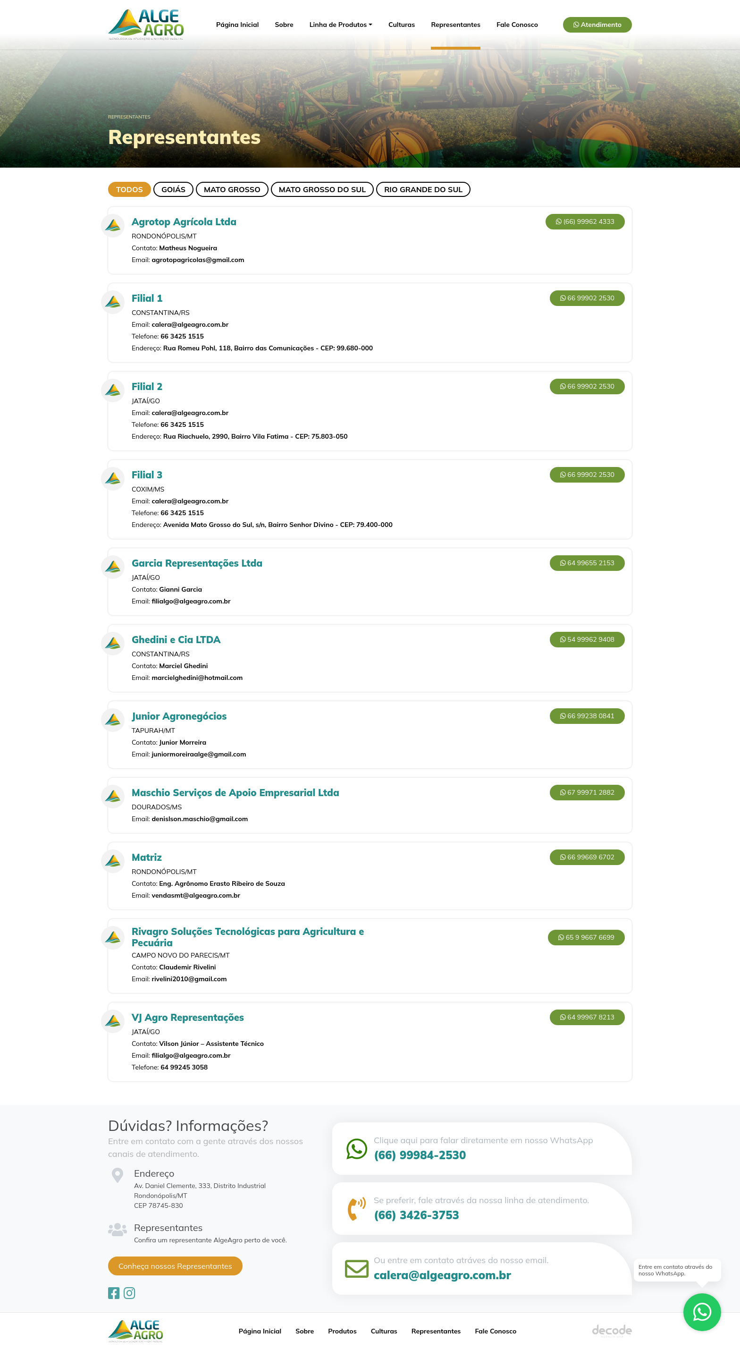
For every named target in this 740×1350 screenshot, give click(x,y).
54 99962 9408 (587, 639)
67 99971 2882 (587, 792)
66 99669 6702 (587, 857)
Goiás (173, 189)
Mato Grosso (232, 189)
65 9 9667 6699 (586, 937)
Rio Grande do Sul (423, 189)
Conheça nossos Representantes (175, 1266)
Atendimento (597, 24)
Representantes (455, 24)
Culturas (401, 24)
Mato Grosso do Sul (322, 189)
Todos (129, 189)
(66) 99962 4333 (585, 221)
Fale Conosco (517, 24)
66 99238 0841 (587, 716)
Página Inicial (237, 24)
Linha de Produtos (338, 24)
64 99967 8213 (587, 1017)
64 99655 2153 (587, 563)
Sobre (284, 24)
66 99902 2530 (587, 298)
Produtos (342, 1331)
